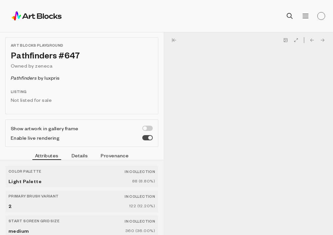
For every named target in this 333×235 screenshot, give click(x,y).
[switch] (147, 128)
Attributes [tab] (46, 156)
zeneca (43, 66)
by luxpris (35, 78)
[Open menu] (305, 16)
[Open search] (290, 16)
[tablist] (82, 156)
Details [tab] (80, 155)
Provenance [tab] (115, 155)
